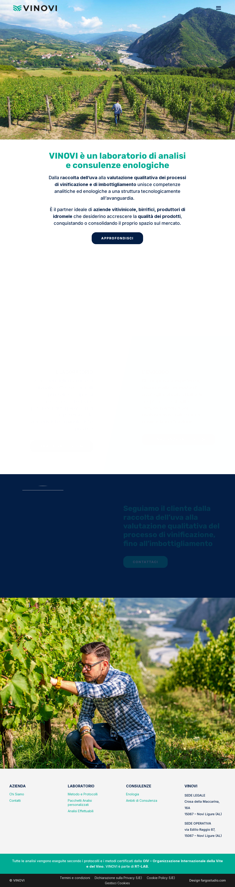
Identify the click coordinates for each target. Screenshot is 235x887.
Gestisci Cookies (117, 883)
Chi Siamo (16, 794)
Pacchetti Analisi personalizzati (80, 803)
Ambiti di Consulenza (141, 800)
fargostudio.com (213, 880)
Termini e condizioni (75, 878)
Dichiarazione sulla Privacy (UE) (118, 878)
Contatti (15, 800)
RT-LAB (141, 866)
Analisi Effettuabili (80, 811)
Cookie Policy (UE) (161, 878)
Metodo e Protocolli (83, 794)
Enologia (132, 794)
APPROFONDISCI (117, 238)
